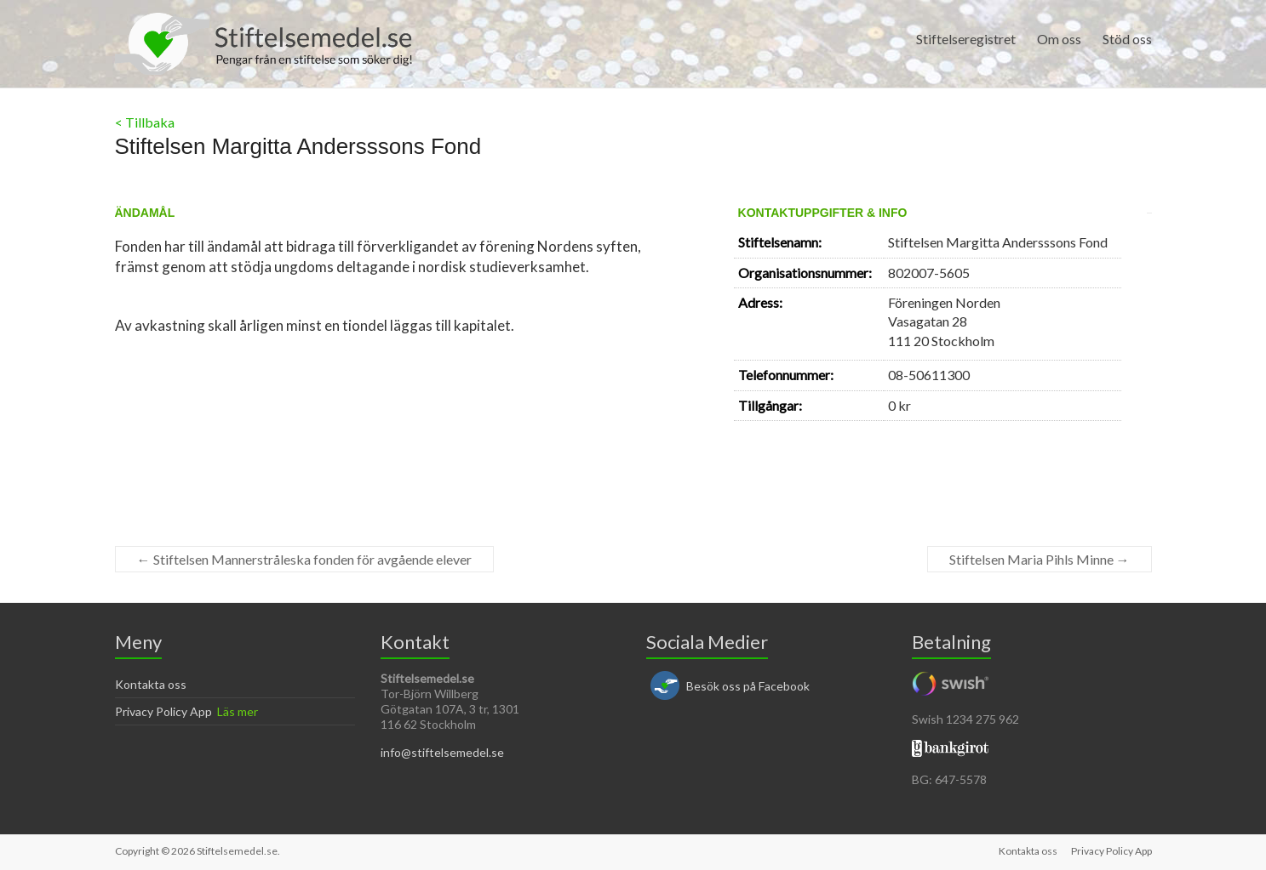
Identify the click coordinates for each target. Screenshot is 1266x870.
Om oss (1059, 39)
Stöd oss (1127, 39)
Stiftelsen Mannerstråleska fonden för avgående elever (304, 559)
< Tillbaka (145, 122)
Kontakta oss (150, 684)
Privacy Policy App (163, 711)
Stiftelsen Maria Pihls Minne (1039, 559)
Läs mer (237, 711)
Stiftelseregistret (966, 39)
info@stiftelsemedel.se (442, 752)
